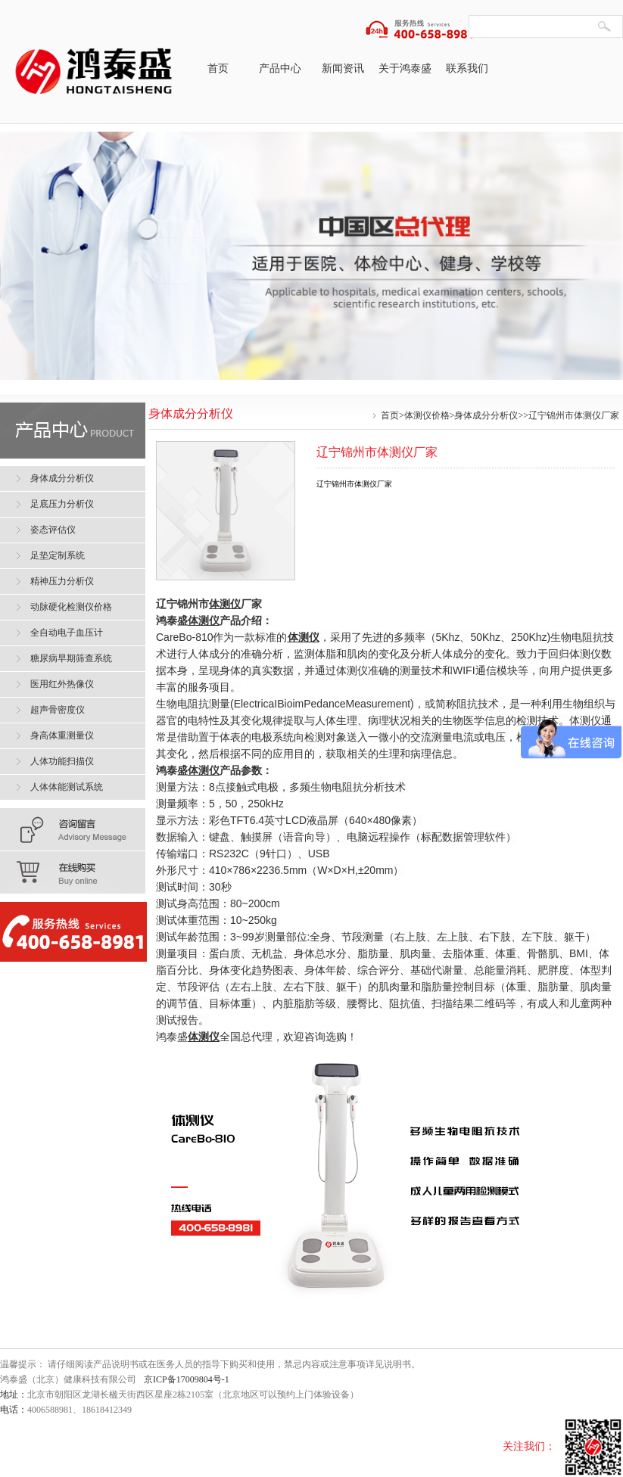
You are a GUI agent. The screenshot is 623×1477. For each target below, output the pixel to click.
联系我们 (467, 68)
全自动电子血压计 (66, 632)
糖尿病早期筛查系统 (71, 658)
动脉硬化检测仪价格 (71, 607)
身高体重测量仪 (62, 735)
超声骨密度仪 (57, 709)
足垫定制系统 (57, 555)
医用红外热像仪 (62, 684)
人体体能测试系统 (66, 787)
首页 (218, 68)
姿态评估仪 (53, 529)
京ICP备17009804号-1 (186, 1379)
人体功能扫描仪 (62, 761)
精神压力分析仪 (62, 581)
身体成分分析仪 (486, 415)
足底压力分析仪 (62, 504)
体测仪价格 (427, 415)
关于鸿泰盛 (404, 68)
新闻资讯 (343, 68)
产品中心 (280, 68)
